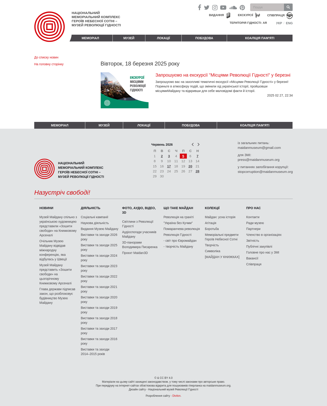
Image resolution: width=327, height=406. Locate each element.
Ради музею (255, 223)
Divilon (176, 395)
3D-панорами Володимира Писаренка (140, 245)
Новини (46, 208)
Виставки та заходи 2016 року (99, 341)
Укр (279, 23)
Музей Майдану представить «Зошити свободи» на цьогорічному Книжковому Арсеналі (55, 274)
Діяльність (90, 208)
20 (190, 166)
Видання (216, 15)
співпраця (276, 15)
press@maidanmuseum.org (258, 160)
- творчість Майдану (178, 246)
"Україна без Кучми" (178, 223)
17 (169, 166)
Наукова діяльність (95, 223)
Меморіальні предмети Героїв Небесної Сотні (221, 237)
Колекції (212, 208)
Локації (163, 38)
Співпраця (253, 264)
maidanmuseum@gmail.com (259, 148)
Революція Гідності (177, 235)
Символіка (212, 251)
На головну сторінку (48, 64)
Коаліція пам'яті (259, 38)
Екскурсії (245, 15)
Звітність (252, 240)
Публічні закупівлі (259, 246)
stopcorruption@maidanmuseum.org (265, 172)
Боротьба (212, 229)
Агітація (210, 223)
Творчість (212, 245)
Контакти (252, 217)
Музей (128, 38)
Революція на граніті (179, 217)
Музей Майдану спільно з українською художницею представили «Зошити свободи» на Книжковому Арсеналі (58, 226)
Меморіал (90, 38)
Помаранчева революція (182, 229)
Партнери (253, 229)
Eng (289, 23)
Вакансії (252, 258)
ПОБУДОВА (204, 38)
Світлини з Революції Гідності (137, 224)
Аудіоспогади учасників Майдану (139, 234)
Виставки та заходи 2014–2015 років (95, 352)
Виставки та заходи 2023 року (99, 268)
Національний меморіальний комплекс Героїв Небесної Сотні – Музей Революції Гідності (96, 19)
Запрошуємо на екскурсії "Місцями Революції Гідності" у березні (222, 74)
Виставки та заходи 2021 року (99, 289)
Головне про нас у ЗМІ (262, 252)
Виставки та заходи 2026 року (99, 237)
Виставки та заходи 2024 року (99, 258)
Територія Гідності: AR (248, 22)
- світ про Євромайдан (180, 240)
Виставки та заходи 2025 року (99, 247)
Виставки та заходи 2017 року (99, 331)
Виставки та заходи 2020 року (99, 299)
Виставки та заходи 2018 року (99, 320)
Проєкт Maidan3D (135, 253)
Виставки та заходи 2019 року (99, 310)
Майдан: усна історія (220, 217)
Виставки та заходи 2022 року (99, 279)
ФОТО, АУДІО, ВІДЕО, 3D (139, 210)
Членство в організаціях (264, 235)
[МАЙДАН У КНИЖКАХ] (222, 257)
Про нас (253, 208)
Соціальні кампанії (94, 217)
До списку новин (46, 57)
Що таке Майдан (178, 208)
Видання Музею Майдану (99, 229)
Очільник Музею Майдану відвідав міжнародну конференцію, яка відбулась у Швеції (53, 250)
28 (198, 171)
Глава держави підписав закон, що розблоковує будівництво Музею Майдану (57, 295)
